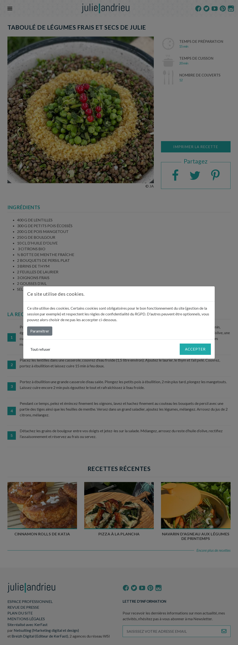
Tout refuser (40, 349)
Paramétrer (39, 331)
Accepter (195, 349)
